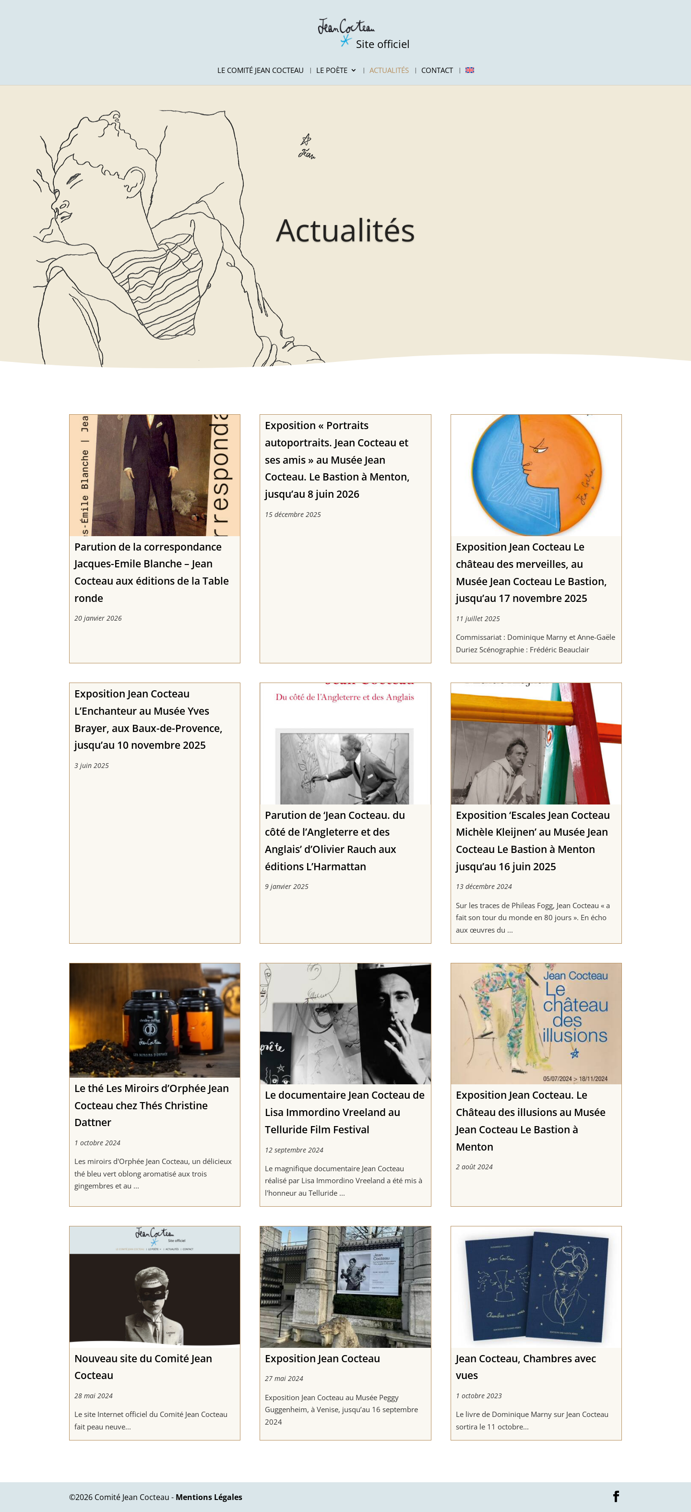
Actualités (389, 71)
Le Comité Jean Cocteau (260, 71)
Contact (437, 71)
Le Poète (331, 71)
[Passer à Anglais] (469, 76)
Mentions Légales (209, 1497)
